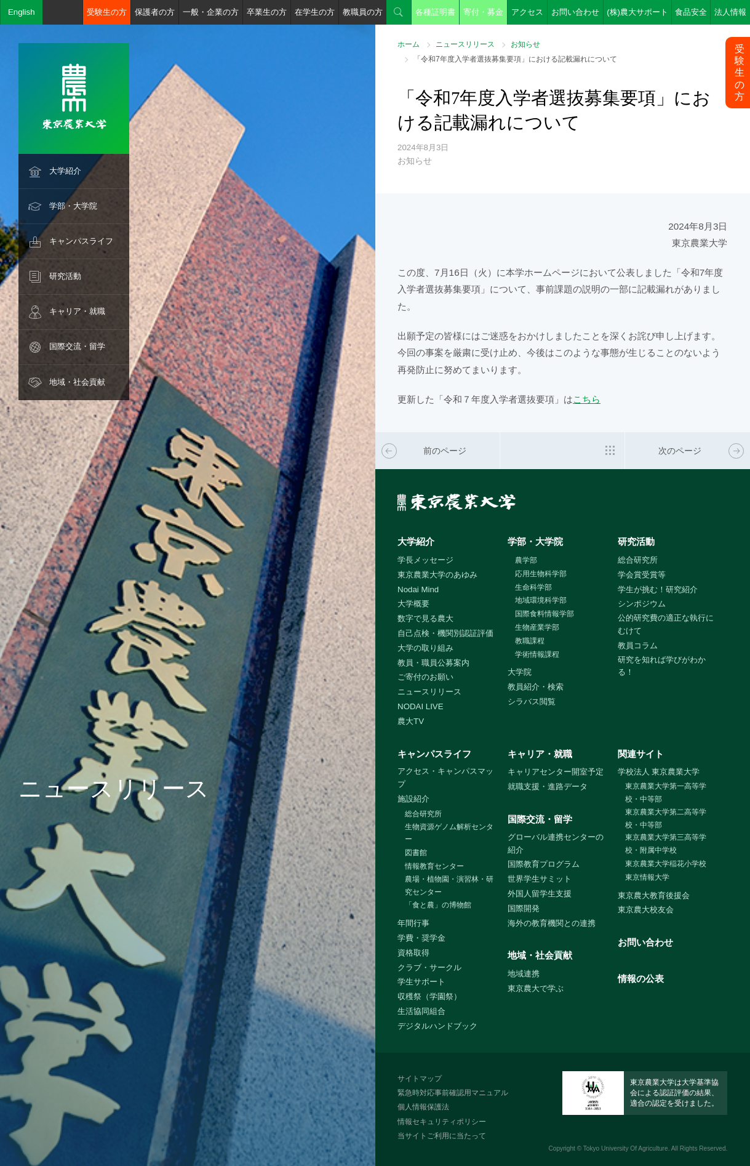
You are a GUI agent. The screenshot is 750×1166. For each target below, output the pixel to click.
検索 (398, 12)
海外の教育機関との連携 (552, 923)
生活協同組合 (421, 1011)
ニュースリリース (465, 44)
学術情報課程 (537, 654)
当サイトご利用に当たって (441, 1136)
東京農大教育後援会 (654, 895)
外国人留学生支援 (540, 893)
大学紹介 (65, 170)
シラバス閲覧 (532, 701)
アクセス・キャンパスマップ (445, 777)
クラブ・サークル (429, 967)
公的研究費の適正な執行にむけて (666, 624)
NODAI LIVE (420, 706)
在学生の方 (315, 12)
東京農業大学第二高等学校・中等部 (665, 818)
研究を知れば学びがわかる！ (662, 666)
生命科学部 (533, 587)
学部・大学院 (73, 206)
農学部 (526, 560)
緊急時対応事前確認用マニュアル (452, 1092)
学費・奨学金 (421, 938)
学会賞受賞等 (642, 574)
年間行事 (413, 923)
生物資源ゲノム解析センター (449, 833)
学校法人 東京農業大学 (659, 771)
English (21, 12)
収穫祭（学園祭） (429, 996)
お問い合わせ (575, 12)
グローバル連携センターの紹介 (556, 843)
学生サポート (421, 981)
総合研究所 (638, 560)
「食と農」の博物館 (438, 905)
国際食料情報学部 (544, 613)
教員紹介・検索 (536, 686)
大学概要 (413, 603)
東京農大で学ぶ (536, 988)
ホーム (408, 44)
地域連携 (524, 973)
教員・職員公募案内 (433, 662)
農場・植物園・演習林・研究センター (449, 885)
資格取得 (413, 952)
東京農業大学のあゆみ (437, 574)
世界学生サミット (540, 878)
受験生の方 (107, 12)
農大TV (410, 721)
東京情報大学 (647, 877)
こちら (586, 399)
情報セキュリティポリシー (441, 1121)
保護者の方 (155, 12)
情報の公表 (641, 978)
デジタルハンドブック (437, 1026)
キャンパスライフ (81, 241)
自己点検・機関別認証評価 (445, 633)
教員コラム (638, 645)
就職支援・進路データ (548, 786)
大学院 (520, 672)
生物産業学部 (537, 627)
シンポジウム (642, 603)
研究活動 (65, 276)
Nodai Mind (418, 589)
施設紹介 (413, 798)
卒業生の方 (267, 12)
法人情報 (730, 12)
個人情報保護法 (423, 1107)
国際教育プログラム (544, 864)
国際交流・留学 (77, 346)
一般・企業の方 (211, 12)
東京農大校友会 (646, 909)
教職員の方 (363, 12)
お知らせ (525, 44)
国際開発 (524, 908)
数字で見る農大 (425, 618)
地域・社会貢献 (77, 382)
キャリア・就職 (77, 311)
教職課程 (530, 641)
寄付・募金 (483, 12)
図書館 (416, 852)
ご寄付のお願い (425, 677)
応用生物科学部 (541, 573)
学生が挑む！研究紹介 (658, 589)
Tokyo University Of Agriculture (625, 1148)
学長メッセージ (425, 560)
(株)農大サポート (637, 12)
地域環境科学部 (541, 600)
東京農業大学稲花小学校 (665, 863)
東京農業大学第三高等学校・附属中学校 (665, 843)
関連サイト (641, 754)
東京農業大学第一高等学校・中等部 (665, 792)
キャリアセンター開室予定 (556, 771)
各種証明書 (435, 12)
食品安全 (691, 12)
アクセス (527, 12)
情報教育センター (434, 866)
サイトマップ (419, 1078)
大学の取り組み (425, 648)
